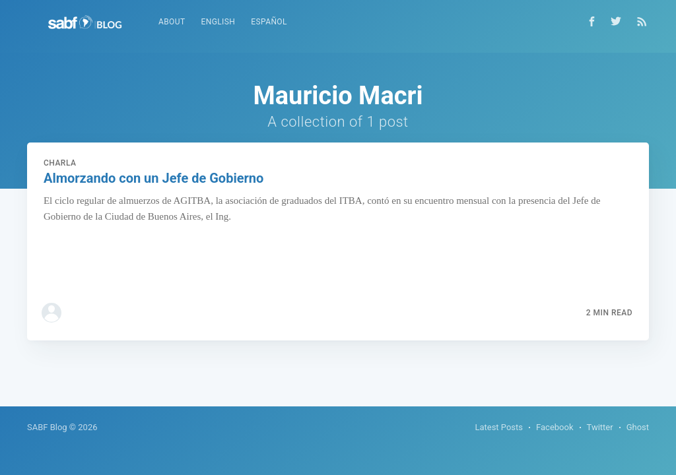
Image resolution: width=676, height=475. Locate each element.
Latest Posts (499, 427)
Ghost (637, 427)
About (172, 21)
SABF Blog (47, 427)
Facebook (554, 427)
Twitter (600, 427)
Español (269, 21)
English (218, 21)
